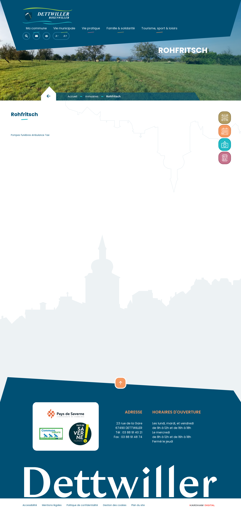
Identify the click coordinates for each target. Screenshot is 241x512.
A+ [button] (65, 36)
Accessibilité (30, 505)
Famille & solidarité (121, 28)
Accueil (72, 96)
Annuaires (91, 96)
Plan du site (138, 505)
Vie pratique (91, 28)
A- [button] (57, 36)
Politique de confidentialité (82, 505)
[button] (26, 36)
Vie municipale (64, 28)
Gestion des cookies (114, 505)
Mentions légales (52, 505)
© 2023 (205, 505)
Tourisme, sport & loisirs (159, 28)
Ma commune (36, 28)
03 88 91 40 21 (132, 432)
